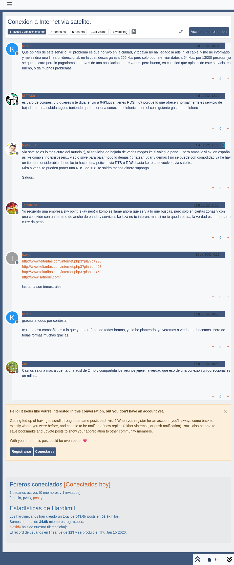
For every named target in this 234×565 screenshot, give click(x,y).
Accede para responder (209, 32)
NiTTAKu (28, 96)
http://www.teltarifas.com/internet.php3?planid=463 (61, 267)
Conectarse (44, 451)
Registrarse (21, 451)
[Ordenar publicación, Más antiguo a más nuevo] (181, 31)
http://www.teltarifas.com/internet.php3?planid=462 (61, 272)
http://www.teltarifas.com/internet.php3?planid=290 (61, 261)
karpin (26, 46)
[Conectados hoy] (87, 484)
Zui (24, 364)
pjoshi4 (15, 527)
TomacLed (29, 205)
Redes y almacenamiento (27, 31)
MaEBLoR (29, 145)
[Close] (225, 411)
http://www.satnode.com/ (41, 277)
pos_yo (39, 498)
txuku (26, 254)
